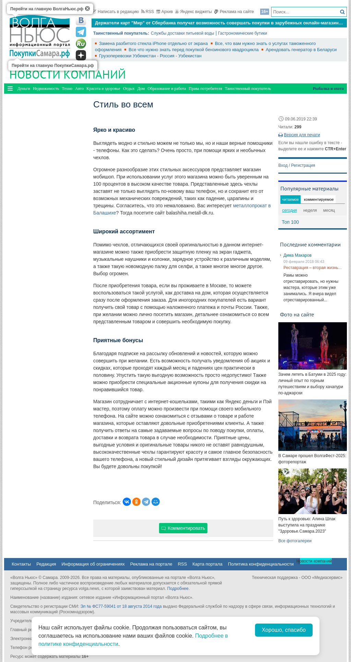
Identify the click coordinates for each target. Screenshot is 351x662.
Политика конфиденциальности (261, 564)
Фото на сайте (297, 314)
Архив (164, 11)
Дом (141, 88)
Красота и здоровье (103, 88)
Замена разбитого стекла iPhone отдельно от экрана (154, 43)
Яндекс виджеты (193, 11)
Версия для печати (302, 134)
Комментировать (183, 528)
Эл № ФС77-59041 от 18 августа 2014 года (120, 606)
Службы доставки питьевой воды (182, 33)
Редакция (46, 564)
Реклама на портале (151, 564)
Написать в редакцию (115, 11)
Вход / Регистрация (296, 165)
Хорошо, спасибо (284, 630)
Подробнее (178, 588)
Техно (67, 88)
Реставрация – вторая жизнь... (312, 267)
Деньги (23, 88)
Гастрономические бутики (242, 33)
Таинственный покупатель (248, 88)
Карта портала (207, 564)
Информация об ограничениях (92, 564)
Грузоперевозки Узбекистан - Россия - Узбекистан (150, 55)
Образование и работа (166, 88)
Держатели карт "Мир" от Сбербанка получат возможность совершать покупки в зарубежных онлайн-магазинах (219, 22)
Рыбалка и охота (328, 88)
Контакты (21, 564)
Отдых (129, 88)
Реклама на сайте (234, 11)
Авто (79, 88)
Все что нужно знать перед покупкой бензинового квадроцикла (194, 49)
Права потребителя (205, 88)
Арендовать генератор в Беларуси (301, 49)
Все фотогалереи (295, 540)
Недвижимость (46, 88)
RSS (147, 11)
